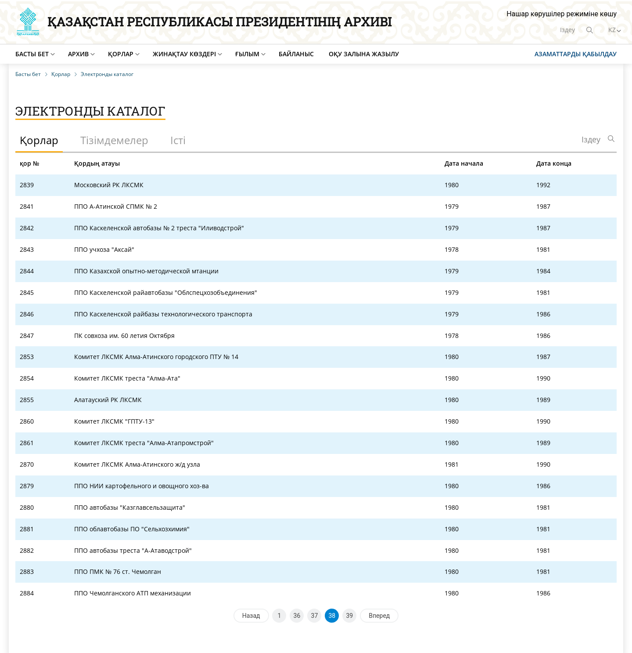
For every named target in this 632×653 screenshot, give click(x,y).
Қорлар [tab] (39, 140)
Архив (78, 54)
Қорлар (120, 54)
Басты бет (32, 54)
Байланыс (296, 54)
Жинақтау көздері (184, 54)
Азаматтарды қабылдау (576, 54)
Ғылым (247, 54)
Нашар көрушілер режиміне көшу (561, 14)
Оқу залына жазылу (364, 54)
